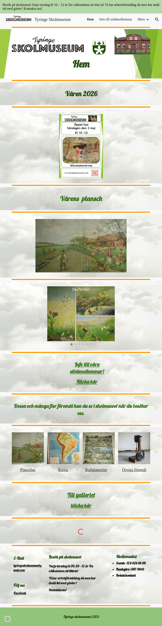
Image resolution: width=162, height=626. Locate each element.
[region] (81, 7)
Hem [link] (90, 19)
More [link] (141, 19)
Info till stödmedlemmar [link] (115, 19)
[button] (157, 19)
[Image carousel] (81, 316)
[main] (81, 64)
